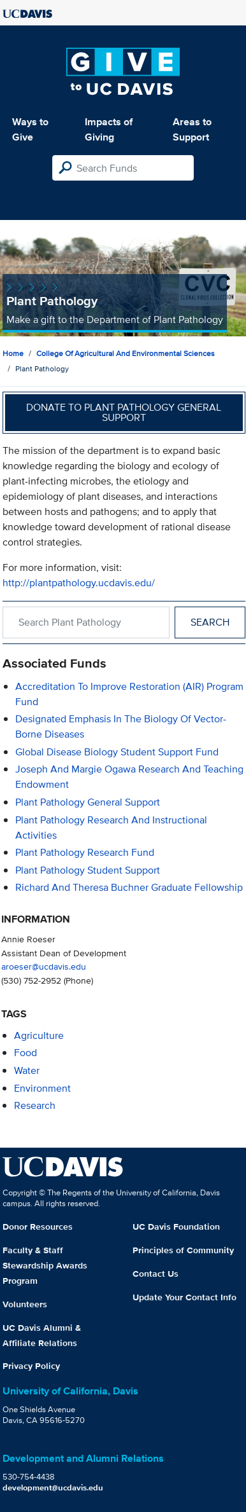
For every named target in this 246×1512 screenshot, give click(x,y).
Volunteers (25, 1304)
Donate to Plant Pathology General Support (123, 412)
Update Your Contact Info (184, 1297)
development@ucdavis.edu (53, 1487)
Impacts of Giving (109, 129)
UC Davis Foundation (176, 1226)
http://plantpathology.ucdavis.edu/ (79, 582)
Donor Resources (38, 1226)
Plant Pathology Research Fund (84, 852)
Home (13, 353)
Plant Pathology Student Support (87, 870)
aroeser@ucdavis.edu (43, 966)
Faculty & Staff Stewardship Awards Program (45, 1265)
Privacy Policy (31, 1365)
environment (42, 1088)
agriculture (39, 1035)
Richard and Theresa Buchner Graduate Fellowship (129, 887)
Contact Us (155, 1273)
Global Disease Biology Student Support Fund (117, 752)
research (34, 1105)
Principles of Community (183, 1250)
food (25, 1052)
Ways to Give (30, 129)
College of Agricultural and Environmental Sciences (125, 353)
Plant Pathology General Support (87, 802)
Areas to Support (192, 129)
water (27, 1070)
